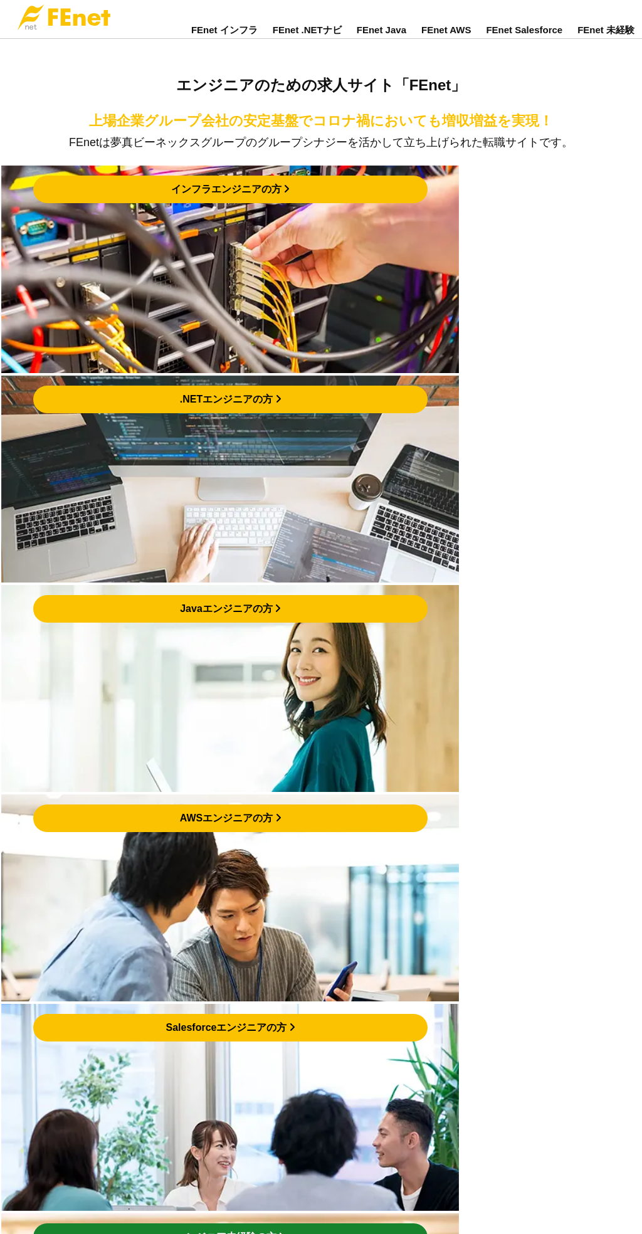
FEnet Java (381, 39)
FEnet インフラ (224, 39)
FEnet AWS (446, 39)
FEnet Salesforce (524, 39)
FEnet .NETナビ (307, 39)
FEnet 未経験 (605, 39)
